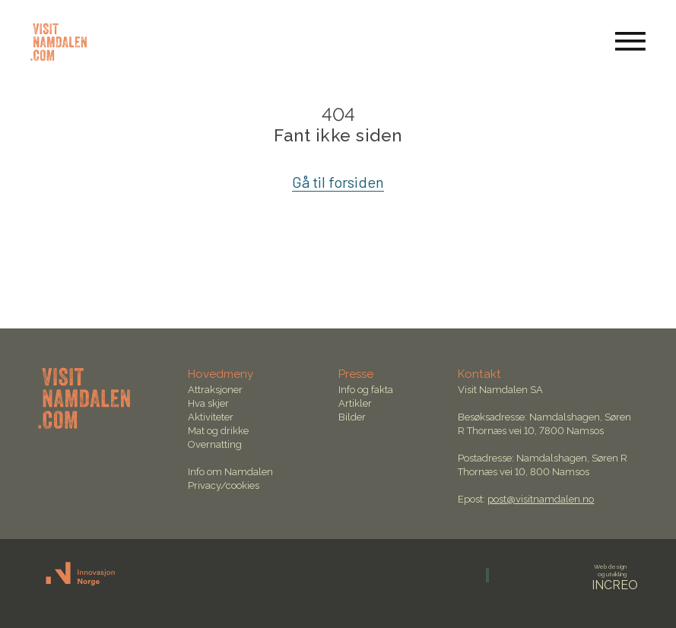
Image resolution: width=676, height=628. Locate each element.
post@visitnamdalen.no (540, 499)
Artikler (355, 403)
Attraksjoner (215, 389)
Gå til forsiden (338, 182)
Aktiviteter (210, 417)
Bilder (352, 417)
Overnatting (215, 444)
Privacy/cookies (223, 485)
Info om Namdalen (230, 471)
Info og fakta (365, 389)
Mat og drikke (218, 430)
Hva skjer (208, 403)
